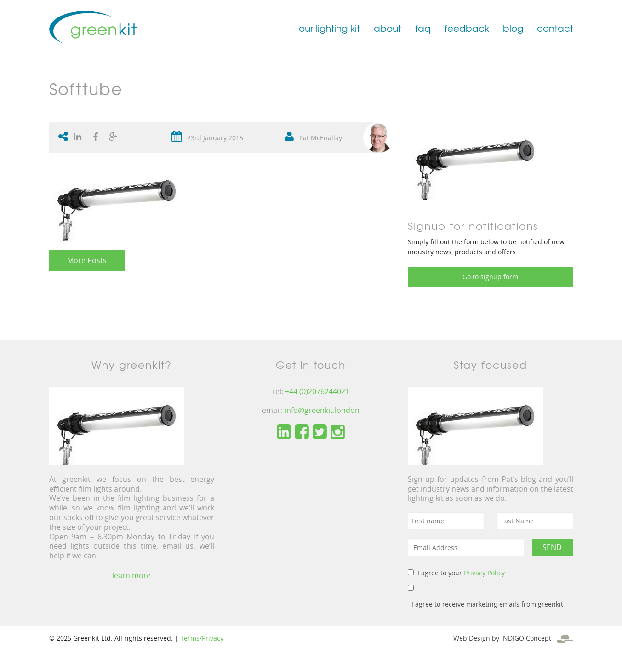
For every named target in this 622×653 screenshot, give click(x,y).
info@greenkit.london (322, 410)
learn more (131, 575)
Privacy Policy (484, 572)
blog (513, 27)
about (387, 27)
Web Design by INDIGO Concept (513, 638)
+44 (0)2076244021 (317, 391)
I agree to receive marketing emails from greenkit (487, 604)
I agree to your (461, 572)
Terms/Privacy (201, 638)
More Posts (87, 260)
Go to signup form (490, 276)
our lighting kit (329, 27)
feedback (467, 27)
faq (423, 27)
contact (555, 27)
